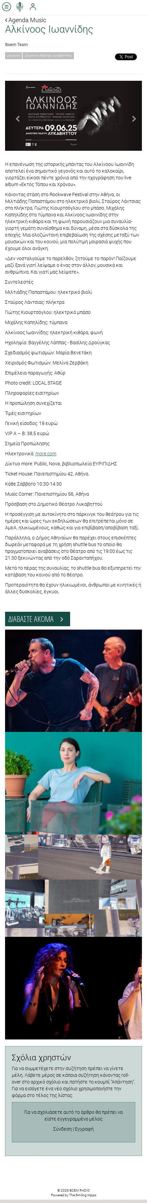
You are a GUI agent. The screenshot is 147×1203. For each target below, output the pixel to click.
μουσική (13, 55)
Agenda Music (25, 20)
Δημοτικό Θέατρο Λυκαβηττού (48, 55)
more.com (45, 453)
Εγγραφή (84, 1129)
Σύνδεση (62, 1129)
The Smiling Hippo (82, 1195)
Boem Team (16, 44)
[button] (15, 116)
